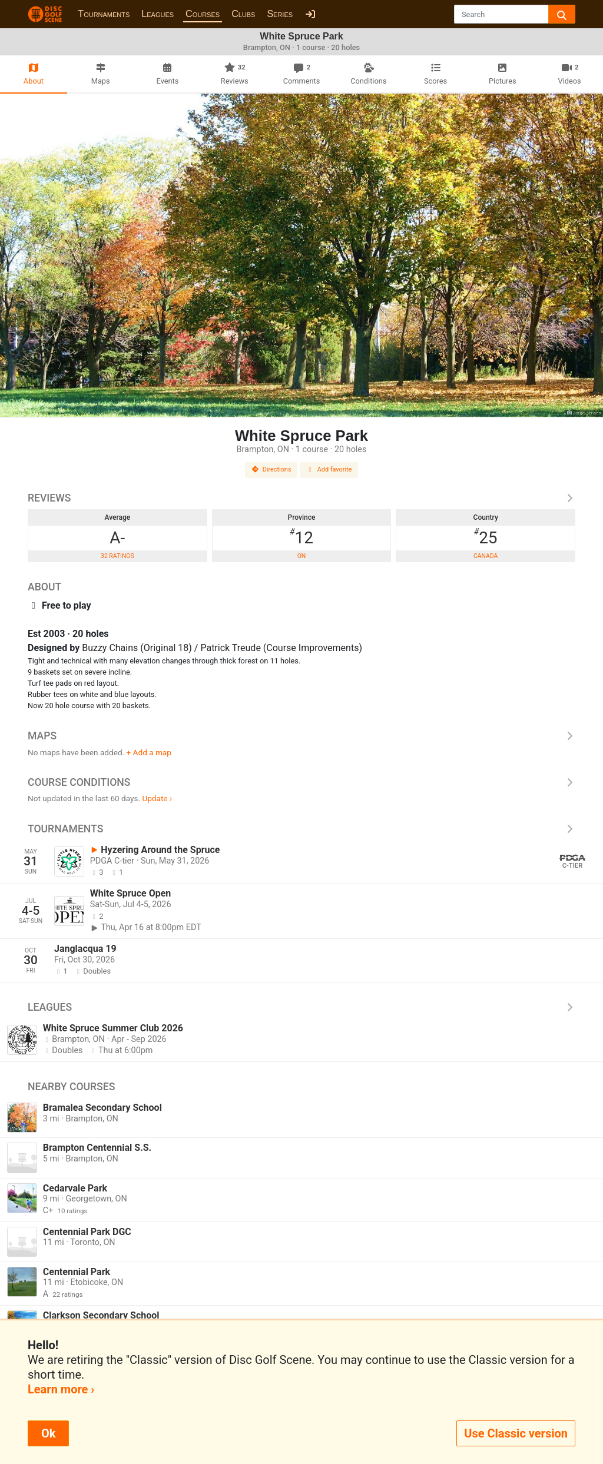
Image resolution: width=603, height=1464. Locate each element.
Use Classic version (516, 1433)
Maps (301, 736)
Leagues (157, 14)
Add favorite (329, 469)
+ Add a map (149, 752)
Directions (271, 469)
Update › (157, 798)
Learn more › (61, 1389)
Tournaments (104, 14)
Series (280, 14)
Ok (48, 1433)
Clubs (243, 14)
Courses (202, 14)
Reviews (301, 498)
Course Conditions (301, 782)
